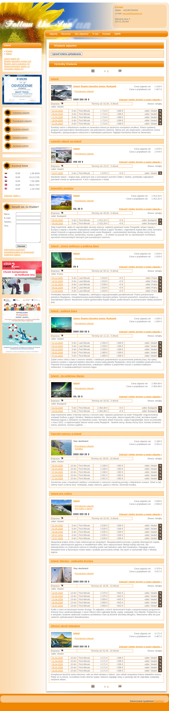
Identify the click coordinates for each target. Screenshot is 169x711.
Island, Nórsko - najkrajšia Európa (72, 561)
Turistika (79, 448)
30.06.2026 (57, 532)
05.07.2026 (57, 535)
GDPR (117, 34)
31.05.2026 (57, 596)
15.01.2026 (57, 281)
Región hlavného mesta (93, 86)
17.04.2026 (57, 478)
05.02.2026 (57, 287)
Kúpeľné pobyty (20, 137)
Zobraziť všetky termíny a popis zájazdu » (140, 99)
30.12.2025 (57, 349)
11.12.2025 (57, 343)
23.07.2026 (57, 173)
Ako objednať (82, 34)
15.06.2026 (57, 599)
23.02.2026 (57, 411)
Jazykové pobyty (21, 146)
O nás (95, 34)
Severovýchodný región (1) (17, 66)
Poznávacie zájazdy (84, 91)
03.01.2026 (57, 352)
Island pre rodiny (61, 493)
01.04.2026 (57, 111)
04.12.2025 (57, 278)
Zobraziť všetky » (12, 195)
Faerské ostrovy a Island (66, 433)
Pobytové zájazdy (21, 112)
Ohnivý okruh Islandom (65, 625)
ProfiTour (159, 701)
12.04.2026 (57, 475)
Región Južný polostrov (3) (17, 64)
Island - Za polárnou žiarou (67, 375)
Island (54, 78)
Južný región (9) (12, 58)
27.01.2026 (57, 284)
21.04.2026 (57, 123)
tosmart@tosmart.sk (132, 13)
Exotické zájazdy (21, 129)
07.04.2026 (57, 472)
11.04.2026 (57, 117)
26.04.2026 (57, 664)
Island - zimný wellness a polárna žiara (75, 246)
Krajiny (9, 51)
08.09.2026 (57, 223)
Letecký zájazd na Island (66, 141)
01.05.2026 (57, 528)
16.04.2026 (57, 120)
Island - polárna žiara (64, 311)
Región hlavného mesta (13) (17, 61)
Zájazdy (53, 34)
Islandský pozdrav (62, 188)
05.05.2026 (57, 220)
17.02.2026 (57, 291)
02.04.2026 (57, 469)
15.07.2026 (57, 538)
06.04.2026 (57, 114)
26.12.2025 (57, 346)
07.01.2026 (57, 355)
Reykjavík (111, 86)
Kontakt (106, 34)
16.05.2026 (57, 593)
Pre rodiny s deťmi (83, 508)
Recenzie (66, 34)
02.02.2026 (57, 408)
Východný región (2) (13, 69)
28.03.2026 (57, 465)
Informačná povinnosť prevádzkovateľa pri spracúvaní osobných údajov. (19, 255)
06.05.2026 (57, 667)
